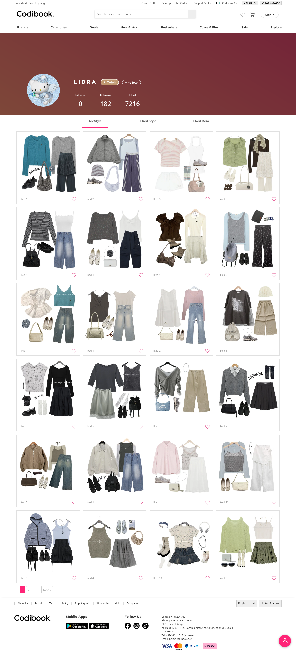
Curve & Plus (209, 27)
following (80, 95)
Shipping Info (82, 603)
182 (105, 103)
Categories (59, 27)
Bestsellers (169, 27)
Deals (94, 27)
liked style (148, 121)
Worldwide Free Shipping (30, 3)
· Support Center (202, 3)
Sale (244, 27)
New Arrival (129, 27)
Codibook (35, 14)
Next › (47, 590)
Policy (64, 603)
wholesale (103, 603)
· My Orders (181, 3)
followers (105, 95)
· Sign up (166, 3)
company (132, 603)
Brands (22, 27)
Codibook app (230, 3)
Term (52, 603)
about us (23, 603)
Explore (276, 27)
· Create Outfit (148, 3)
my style (95, 121)
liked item (201, 121)
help (117, 603)
